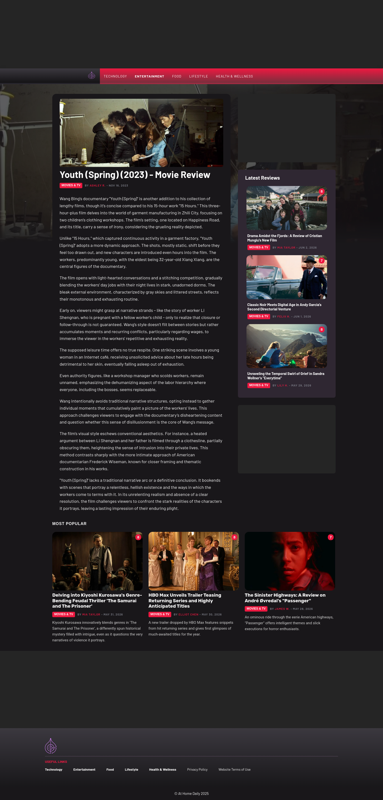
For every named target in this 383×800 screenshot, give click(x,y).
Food (176, 76)
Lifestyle (198, 76)
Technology (115, 76)
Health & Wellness (234, 76)
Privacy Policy (197, 769)
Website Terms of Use (235, 769)
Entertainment (149, 76)
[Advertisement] (191, 34)
